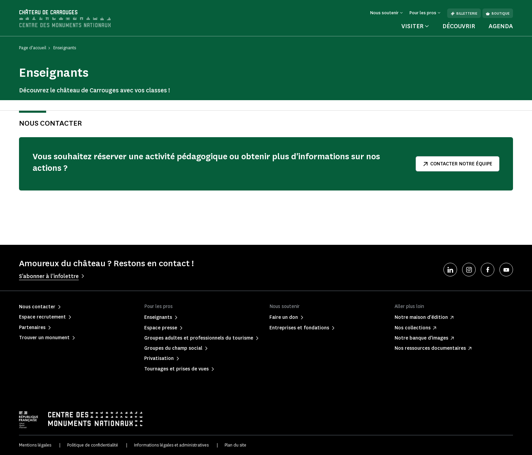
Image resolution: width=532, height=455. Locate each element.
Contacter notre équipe (457, 164)
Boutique (498, 13)
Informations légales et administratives (171, 445)
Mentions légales (35, 445)
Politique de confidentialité (92, 445)
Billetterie (464, 13)
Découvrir (458, 26)
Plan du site (235, 445)
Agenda (501, 26)
